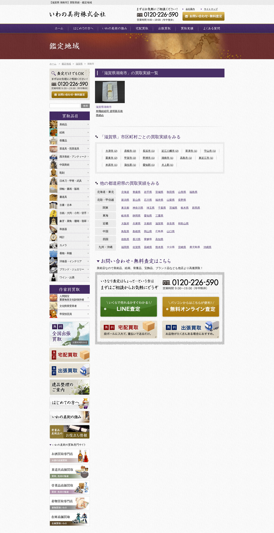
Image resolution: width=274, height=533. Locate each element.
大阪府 (125, 223)
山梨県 (171, 199)
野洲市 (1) (149, 157)
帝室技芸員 (65, 313)
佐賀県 (136, 247)
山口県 (171, 231)
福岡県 (125, 247)
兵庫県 (136, 223)
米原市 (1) (111, 164)
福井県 (159, 199)
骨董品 (63, 140)
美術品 (63, 124)
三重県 (159, 215)
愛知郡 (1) (149, 164)
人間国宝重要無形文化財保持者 (71, 298)
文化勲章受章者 (68, 305)
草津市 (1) (191, 150)
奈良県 (171, 223)
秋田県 (171, 191)
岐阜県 (125, 215)
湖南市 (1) (167, 157)
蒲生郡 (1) (130, 164)
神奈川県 (138, 207)
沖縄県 (207, 247)
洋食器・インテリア (70, 261)
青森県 (136, 191)
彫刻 (61, 172)
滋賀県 (159, 223)
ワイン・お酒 (66, 277)
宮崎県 (182, 247)
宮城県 (159, 191)
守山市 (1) (210, 150)
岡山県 (148, 231)
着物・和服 (65, 253)
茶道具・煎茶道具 (69, 148)
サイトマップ (211, 9)
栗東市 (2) (111, 157)
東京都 (125, 207)
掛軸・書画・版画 (69, 188)
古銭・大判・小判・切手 (72, 212)
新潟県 (125, 199)
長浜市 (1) (149, 150)
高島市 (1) (186, 157)
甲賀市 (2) (130, 157)
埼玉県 (150, 207)
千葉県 (162, 207)
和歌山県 (183, 223)
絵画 (61, 132)
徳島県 (125, 239)
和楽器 (63, 229)
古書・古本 (65, 204)
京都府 (148, 223)
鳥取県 (125, 231)
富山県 (136, 199)
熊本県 (159, 247)
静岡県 (136, 215)
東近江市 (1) (206, 157)
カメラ (63, 245)
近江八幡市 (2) (170, 150)
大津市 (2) (111, 150)
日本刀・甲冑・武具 (70, 180)
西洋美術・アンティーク (72, 156)
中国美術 (64, 164)
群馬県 (196, 207)
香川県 (136, 239)
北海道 (125, 191)
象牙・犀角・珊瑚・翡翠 (72, 221)
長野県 (182, 199)
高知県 (159, 239)
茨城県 (173, 207)
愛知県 (148, 215)
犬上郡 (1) (167, 164)
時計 (61, 237)
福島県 (193, 191)
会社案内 (190, 9)
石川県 (148, 199)
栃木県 (185, 207)
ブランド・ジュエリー (71, 269)
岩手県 (148, 191)
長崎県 (148, 247)
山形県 (182, 191)
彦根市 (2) (130, 150)
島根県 (136, 231)
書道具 (63, 196)
